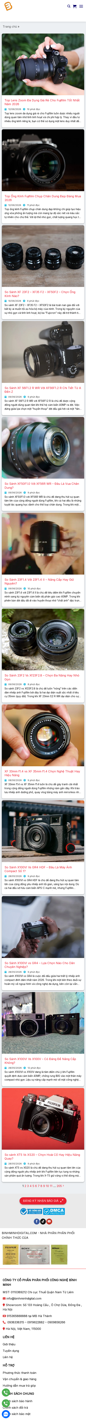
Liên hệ (8, 1357)
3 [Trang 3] (28, 1186)
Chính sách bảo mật (16, 1414)
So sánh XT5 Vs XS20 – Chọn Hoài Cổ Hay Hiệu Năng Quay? (42, 1156)
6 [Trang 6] (36, 1186)
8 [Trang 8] (41, 1186)
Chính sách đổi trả (15, 1407)
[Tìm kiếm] (68, 6)
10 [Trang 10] (47, 1186)
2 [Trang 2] (25, 1186)
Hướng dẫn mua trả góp (19, 1385)
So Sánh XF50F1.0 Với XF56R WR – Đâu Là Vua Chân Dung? (42, 485)
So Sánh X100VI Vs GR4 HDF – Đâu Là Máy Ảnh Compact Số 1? (38, 869)
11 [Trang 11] (51, 1186)
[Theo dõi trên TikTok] (43, 1222)
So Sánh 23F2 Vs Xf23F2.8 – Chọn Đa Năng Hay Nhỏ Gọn (42, 677)
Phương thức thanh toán (19, 1373)
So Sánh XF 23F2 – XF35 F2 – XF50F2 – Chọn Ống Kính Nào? (40, 294)
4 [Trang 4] (31, 1186)
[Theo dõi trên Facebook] (37, 1222)
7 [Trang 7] (39, 1186)
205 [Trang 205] (59, 1186)
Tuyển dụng (11, 1351)
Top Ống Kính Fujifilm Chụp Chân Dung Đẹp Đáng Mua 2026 (43, 198)
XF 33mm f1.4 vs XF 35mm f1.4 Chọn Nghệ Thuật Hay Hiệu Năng (42, 773)
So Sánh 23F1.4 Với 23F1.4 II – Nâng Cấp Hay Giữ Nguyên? (39, 581)
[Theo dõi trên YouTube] (49, 1222)
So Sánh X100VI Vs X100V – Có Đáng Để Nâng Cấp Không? (40, 1061)
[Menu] (81, 6)
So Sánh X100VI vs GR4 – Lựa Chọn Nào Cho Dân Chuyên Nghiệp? (40, 965)
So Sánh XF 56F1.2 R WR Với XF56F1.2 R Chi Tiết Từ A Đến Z (43, 390)
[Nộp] (79, 17)
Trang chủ (10, 26)
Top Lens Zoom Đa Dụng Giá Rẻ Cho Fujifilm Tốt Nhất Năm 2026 (42, 102)
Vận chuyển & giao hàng (19, 1379)
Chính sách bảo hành (17, 1401)
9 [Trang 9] (44, 1186)
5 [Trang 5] (33, 1186)
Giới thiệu (9, 1344)
